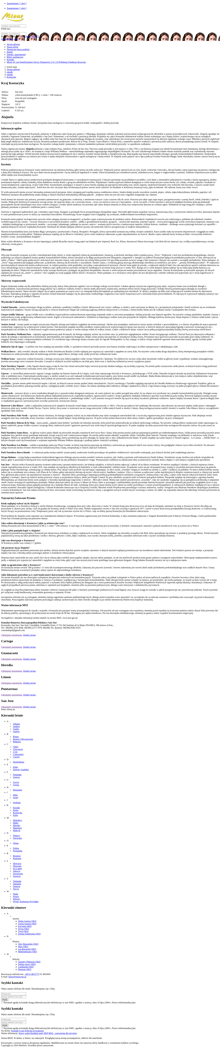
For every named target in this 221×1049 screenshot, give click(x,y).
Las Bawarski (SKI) (27, 949)
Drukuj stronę (29, 635)
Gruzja (16, 785)
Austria (16, 731)
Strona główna (13, 69)
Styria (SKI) (23, 929)
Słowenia (17, 866)
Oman (15, 843)
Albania (16, 724)
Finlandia (17, 774)
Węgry (16, 896)
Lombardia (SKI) (26, 967)
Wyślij (4, 1000)
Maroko (16, 825)
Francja (16, 777)
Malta (15, 823)
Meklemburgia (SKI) (27, 951)
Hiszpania (17, 790)
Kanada (16, 807)
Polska (16, 848)
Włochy (16, 899)
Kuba (15, 815)
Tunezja (16, 886)
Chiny (15, 747)
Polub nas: (6, 28)
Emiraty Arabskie (21, 769)
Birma (16, 736)
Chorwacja (18, 749)
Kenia (15, 810)
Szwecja (16, 876)
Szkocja (16, 871)
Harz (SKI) (23, 946)
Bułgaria (17, 741)
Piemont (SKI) (24, 969)
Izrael (15, 797)
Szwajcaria (18, 873)
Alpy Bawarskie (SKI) (28, 944)
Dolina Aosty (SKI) (27, 964)
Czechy (16, 757)
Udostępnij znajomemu (11, 635)
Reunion (17, 856)
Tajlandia (17, 881)
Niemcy (16, 835)
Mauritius (17, 828)
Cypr (15, 752)
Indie (15, 795)
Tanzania (17, 884)
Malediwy (17, 820)
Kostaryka (11, 77)
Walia (15, 894)
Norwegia (17, 838)
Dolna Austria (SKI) (27, 921)
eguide (10, 72)
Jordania (17, 802)
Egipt (15, 767)
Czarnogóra (18, 754)
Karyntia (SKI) (25, 926)
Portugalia (17, 851)
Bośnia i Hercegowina (23, 739)
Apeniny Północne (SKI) (29, 962)
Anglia (16, 729)
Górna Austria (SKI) (27, 924)
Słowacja (17, 863)
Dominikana (18, 762)
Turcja (16, 889)
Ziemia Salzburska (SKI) (29, 934)
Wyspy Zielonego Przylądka (25, 901)
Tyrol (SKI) (23, 931)
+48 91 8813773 (31, 36)
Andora (16, 726)
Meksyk (16, 830)
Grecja (16, 782)
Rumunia (17, 858)
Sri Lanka (17, 868)
